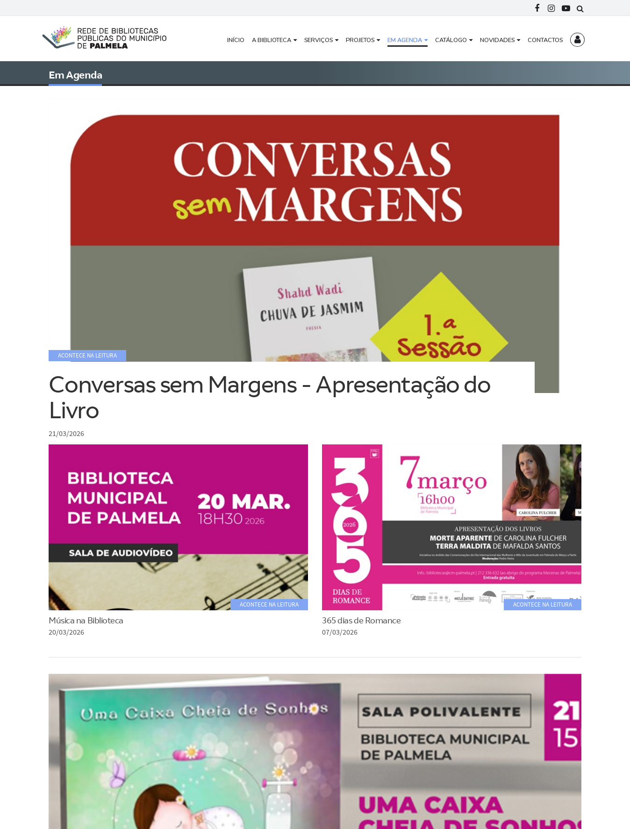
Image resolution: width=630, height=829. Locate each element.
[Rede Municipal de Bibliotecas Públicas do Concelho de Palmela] (112, 36)
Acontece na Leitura (269, 604)
